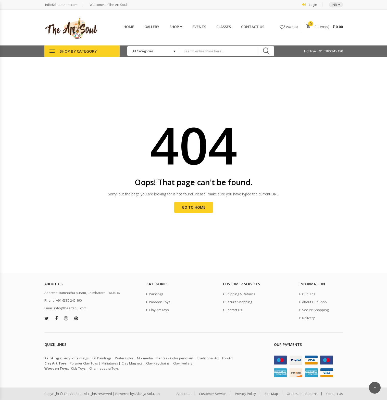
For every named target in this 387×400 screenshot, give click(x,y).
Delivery (308, 317)
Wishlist (292, 27)
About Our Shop (314, 302)
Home (128, 26)
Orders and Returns (302, 393)
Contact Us (252, 26)
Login (309, 4)
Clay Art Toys (159, 310)
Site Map (271, 393)
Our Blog (308, 294)
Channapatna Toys (104, 368)
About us (183, 393)
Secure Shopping (239, 302)
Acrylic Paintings (76, 358)
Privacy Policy (245, 393)
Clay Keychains (158, 363)
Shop (174, 26)
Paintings (156, 294)
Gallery (151, 26)
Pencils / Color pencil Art (174, 358)
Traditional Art (208, 358)
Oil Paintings (101, 358)
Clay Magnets (132, 363)
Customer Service (212, 393)
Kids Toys (78, 368)
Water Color (124, 358)
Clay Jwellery (183, 363)
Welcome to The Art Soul (108, 5)
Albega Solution (147, 393)
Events (199, 26)
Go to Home (193, 207)
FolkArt (227, 358)
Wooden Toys (159, 302)
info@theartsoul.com (61, 5)
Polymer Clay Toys (84, 363)
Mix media (145, 358)
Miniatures (110, 363)
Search (266, 51)
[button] (333, 4)
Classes (223, 26)
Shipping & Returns (240, 294)
